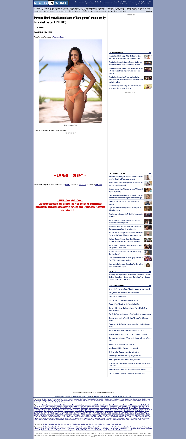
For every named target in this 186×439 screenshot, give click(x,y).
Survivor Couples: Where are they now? (120, 430)
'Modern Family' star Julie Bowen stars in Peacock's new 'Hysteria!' (128, 334)
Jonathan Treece (100, 418)
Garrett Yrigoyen (120, 409)
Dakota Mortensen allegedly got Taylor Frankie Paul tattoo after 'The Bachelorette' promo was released (126, 177)
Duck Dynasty (146, 399)
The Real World (123, 400)
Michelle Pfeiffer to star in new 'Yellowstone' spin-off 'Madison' (127, 369)
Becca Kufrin (58, 405)
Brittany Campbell (121, 274)
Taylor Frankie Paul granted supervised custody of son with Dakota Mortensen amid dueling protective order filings (126, 196)
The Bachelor (109, 8)
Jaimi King (68, 418)
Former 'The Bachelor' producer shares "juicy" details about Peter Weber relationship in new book (126, 258)
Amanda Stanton (124, 415)
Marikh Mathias (139, 411)
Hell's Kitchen (75, 10)
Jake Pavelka (104, 406)
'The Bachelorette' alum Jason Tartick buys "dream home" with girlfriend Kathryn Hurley (125, 246)
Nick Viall (87, 405)
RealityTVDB (122, 2)
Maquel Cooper (48, 411)
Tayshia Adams (133, 408)
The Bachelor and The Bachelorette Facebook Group (105, 424)
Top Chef (107, 12)
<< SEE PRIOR (61, 175)
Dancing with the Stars (48, 10)
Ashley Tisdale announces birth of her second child (124, 292)
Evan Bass (43, 413)
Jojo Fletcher (95, 405)
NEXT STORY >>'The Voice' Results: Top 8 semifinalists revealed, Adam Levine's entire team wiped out (88, 205)
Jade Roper (50, 413)
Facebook (82, 185)
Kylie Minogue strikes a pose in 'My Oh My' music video (125, 355)
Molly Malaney (129, 413)
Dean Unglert (43, 415)
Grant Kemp (145, 418)
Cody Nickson (81, 419)
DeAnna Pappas (133, 406)
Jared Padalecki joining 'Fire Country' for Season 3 (123, 348)
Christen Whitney (89, 418)
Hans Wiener (118, 277)
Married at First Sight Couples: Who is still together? (91, 430)
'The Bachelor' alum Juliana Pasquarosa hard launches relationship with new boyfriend (124, 221)
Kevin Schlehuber (49, 419)
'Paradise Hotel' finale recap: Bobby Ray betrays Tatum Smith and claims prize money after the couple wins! (125, 57)
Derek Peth (114, 416)
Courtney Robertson (118, 413)
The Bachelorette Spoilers (80, 424)
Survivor (84, 12)
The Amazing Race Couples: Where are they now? (127, 427)
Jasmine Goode (133, 416)
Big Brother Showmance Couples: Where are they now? (58, 430)
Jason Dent (134, 419)
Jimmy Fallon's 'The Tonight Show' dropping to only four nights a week (129, 289)
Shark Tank (60, 12)
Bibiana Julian (109, 411)
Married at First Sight (129, 10)
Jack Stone (50, 418)
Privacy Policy (117, 396)
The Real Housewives (50, 12)
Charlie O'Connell (65, 408)
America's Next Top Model (84, 8)
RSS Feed (128, 396)
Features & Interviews (93, 4)
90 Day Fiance (38, 8)
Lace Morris (74, 416)
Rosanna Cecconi (59, 37)
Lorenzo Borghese (45, 408)
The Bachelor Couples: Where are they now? (114, 428)
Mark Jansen (125, 419)
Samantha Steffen (46, 416)
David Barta (140, 274)
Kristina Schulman (53, 415)
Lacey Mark (42, 418)
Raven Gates (123, 416)
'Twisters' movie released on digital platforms (122, 344)
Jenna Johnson (38, 419)
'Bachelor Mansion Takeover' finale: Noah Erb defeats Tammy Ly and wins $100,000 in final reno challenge (124, 240)
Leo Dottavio (79, 409)
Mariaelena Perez (138, 277)
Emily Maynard (57, 406)
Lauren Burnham (138, 409)
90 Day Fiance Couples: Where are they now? (57, 427)
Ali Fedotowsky (94, 406)
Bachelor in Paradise (98, 8)
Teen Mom (90, 12)
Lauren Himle (66, 416)
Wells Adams (129, 412)
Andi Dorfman (132, 405)
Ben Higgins (104, 405)
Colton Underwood (47, 405)
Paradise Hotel (148, 10)
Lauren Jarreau (90, 411)
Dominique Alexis (77, 418)
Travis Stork (55, 408)
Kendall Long (148, 409)
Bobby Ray (112, 274)
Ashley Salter (57, 416)
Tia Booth (128, 409)
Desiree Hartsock (39, 406)
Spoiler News (99, 2)
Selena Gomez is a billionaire (117, 296)
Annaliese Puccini (53, 412)
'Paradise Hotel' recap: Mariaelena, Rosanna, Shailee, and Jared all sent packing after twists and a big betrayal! (125, 63)
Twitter (67, 185)
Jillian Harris (113, 406)
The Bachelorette (119, 8)
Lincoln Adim (70, 409)
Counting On (148, 8)
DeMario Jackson (96, 416)
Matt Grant (142, 406)
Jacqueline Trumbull (75, 412)
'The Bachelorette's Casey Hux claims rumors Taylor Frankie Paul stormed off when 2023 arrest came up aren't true (126, 233)
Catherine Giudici (106, 413)
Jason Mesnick (122, 406)
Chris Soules (123, 405)
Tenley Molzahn (139, 413)
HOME (35, 14)
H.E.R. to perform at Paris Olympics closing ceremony (124, 359)
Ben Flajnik (66, 406)
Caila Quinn (93, 415)
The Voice (114, 12)
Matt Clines (142, 419)
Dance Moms (37, 10)
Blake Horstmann (89, 409)
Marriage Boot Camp (117, 10)
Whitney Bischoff (86, 413)
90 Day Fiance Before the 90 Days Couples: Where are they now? (91, 427)
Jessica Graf (90, 419)
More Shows (148, 11)
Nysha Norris (43, 412)
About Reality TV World (62, 396)
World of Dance (122, 12)
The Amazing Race (48, 8)
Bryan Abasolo (86, 412)
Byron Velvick (76, 408)
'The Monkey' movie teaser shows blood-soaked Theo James (126, 330)
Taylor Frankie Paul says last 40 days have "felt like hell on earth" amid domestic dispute (126, 265)
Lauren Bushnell (119, 412)
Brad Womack (84, 406)
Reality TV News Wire (145, 2)
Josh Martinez (116, 419)
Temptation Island (99, 12)
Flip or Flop (66, 10)
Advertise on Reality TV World (82, 396)
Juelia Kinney (145, 415)
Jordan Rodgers (108, 412)
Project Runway (38, 12)
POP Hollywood (132, 2)
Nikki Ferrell (96, 413)
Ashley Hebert (75, 406)
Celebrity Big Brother (138, 8)
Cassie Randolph (123, 408)
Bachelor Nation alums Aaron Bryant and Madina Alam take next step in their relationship (126, 183)
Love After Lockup (104, 10)
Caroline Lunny (118, 411)
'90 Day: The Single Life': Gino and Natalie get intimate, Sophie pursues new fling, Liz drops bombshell (125, 227)
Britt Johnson (99, 411)
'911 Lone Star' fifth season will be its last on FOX (123, 300)
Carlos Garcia (132, 274)
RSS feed (98, 185)
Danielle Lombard (65, 415)
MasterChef (139, 10)
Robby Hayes (121, 418)
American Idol (59, 8)
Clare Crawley (76, 415)
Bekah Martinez (129, 411)
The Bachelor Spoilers (64, 424)
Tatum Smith (118, 279)
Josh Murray (76, 413)
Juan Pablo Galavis (143, 405)
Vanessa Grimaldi (97, 412)
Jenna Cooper (39, 411)
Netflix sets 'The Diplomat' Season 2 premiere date (124, 352)
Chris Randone (100, 409)
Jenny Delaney (58, 411)
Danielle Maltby (138, 412)
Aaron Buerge (104, 408)
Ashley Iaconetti (135, 415)
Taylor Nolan (106, 416)
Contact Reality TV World (102, 396)
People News (89, 2)
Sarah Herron (137, 418)
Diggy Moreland (111, 418)
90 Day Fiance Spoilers (50, 424)
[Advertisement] (93, 382)
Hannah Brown (52, 409)
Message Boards (137, 4)
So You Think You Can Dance (72, 12)
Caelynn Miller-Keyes (40, 409)
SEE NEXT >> (78, 175)
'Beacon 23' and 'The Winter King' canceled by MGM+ (124, 304)
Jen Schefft (84, 408)
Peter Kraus (68, 413)
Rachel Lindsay (79, 405)
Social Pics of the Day (108, 4)
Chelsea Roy (64, 412)
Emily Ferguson (102, 415)
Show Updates (79, 2)
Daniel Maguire (59, 418)
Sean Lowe (48, 406)
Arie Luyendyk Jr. (68, 405)
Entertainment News (110, 2)
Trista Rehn (113, 408)
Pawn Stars (89, 400)
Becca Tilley (85, 415)
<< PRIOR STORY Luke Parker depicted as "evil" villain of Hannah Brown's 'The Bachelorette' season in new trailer (52, 205)
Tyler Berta (127, 279)
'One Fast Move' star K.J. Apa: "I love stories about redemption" (127, 373)
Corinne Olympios (84, 416)
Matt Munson (143, 416)
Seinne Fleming (69, 411)
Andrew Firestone (94, 408)
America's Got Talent (70, 8)
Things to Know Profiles (123, 4)
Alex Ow (108, 419)
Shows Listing (148, 4)
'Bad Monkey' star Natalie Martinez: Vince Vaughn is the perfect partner (130, 314)
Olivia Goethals (79, 411)
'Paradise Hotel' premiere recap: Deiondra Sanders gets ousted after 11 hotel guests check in (125, 86)
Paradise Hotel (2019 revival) (59, 14)
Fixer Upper (59, 10)
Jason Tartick (110, 409)
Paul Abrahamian (70, 419)
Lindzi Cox (37, 416)
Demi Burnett (62, 409)
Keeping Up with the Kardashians (89, 10)
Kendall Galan (128, 277)
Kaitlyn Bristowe (113, 405)
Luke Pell (129, 418)
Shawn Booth (59, 413)
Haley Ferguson (113, 415)
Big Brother (128, 8)
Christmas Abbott (100, 419)
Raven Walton (60, 419)
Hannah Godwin (144, 408)
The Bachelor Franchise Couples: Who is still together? (83, 428)
